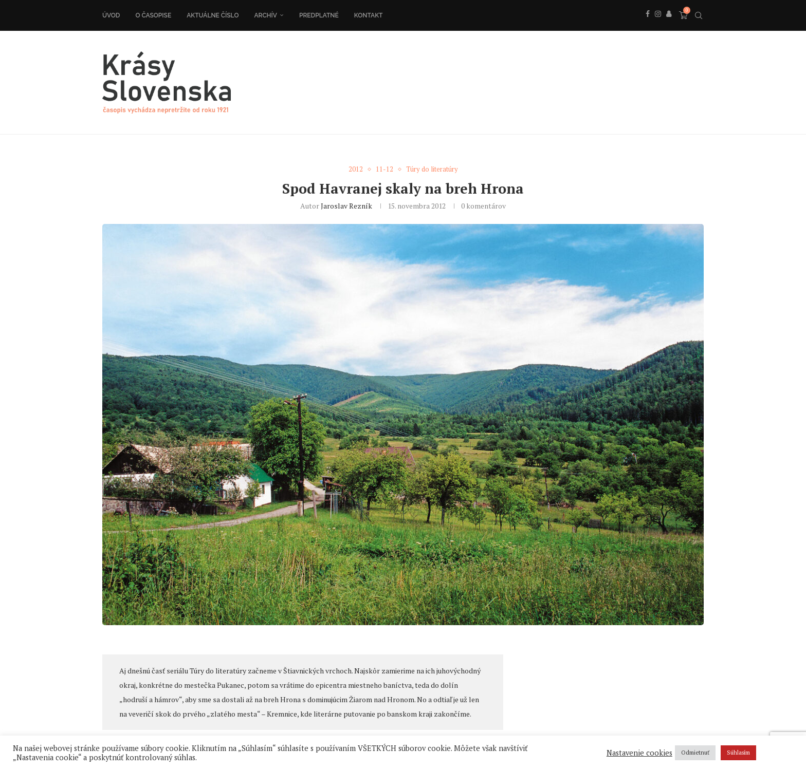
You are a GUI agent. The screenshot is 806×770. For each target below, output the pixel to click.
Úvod (111, 15)
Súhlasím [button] (738, 752)
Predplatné (319, 15)
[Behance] (668, 25)
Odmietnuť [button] (695, 752)
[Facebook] (648, 25)
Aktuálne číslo (213, 15)
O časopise (153, 15)
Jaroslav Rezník (346, 206)
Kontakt (368, 15)
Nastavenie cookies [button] (639, 753)
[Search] (698, 15)
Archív (265, 15)
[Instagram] (658, 25)
